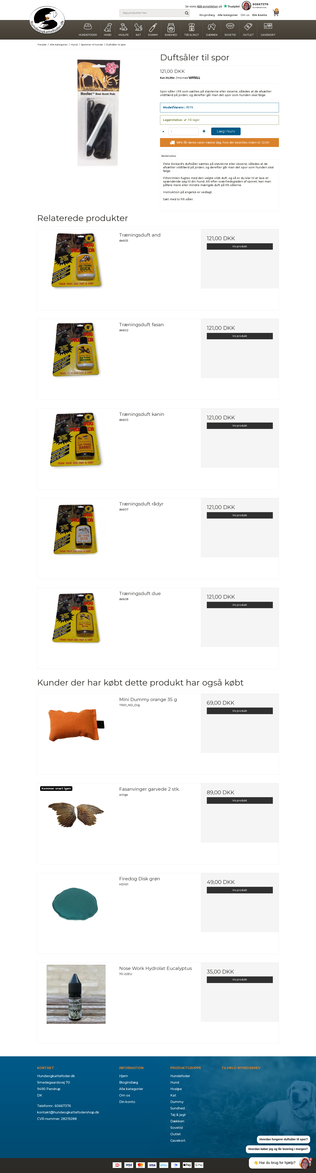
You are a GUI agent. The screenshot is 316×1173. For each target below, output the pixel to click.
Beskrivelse (168, 155)
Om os (245, 15)
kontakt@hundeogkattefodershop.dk (68, 1112)
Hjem (123, 1076)
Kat (138, 29)
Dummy (153, 29)
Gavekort (268, 29)
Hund (108, 29)
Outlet (248, 29)
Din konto (259, 15)
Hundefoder (88, 29)
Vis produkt (239, 246)
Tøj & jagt (191, 29)
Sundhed (171, 29)
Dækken (211, 29)
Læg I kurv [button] (226, 131)
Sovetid (230, 29)
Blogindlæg (207, 15)
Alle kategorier (228, 15)
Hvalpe (123, 29)
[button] (283, 1140)
